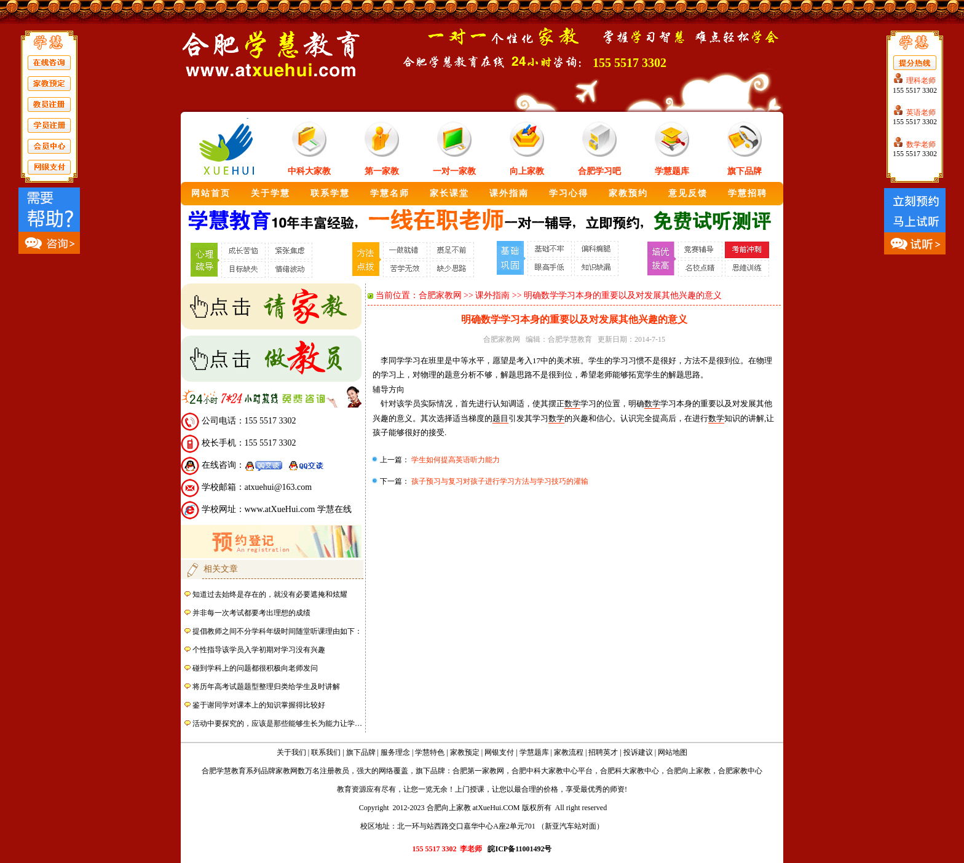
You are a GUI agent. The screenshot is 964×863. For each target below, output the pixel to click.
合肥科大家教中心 (629, 770)
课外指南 (509, 193)
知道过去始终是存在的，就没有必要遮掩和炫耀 (269, 594)
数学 (572, 403)
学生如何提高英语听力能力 (454, 459)
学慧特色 (429, 752)
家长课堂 (449, 193)
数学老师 (921, 144)
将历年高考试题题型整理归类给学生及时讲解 (266, 686)
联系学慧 (330, 193)
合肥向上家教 (688, 770)
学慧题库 (672, 171)
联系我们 (326, 752)
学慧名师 (389, 193)
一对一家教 (454, 171)
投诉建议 (638, 752)
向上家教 (527, 171)
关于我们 (291, 752)
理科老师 (921, 80)
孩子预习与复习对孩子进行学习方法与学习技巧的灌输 (498, 481)
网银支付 (499, 752)
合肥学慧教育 (570, 339)
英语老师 (921, 112)
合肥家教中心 (740, 770)
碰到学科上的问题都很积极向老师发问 (255, 668)
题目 (500, 418)
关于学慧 (270, 193)
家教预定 (465, 752)
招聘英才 (603, 752)
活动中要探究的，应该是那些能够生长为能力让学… (277, 723)
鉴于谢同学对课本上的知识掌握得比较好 (258, 705)
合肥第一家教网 (478, 770)
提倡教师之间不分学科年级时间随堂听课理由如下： (277, 631)
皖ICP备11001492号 (519, 849)
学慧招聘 (747, 193)
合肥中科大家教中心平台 (552, 770)
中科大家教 (309, 171)
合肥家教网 (440, 295)
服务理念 (395, 752)
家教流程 (568, 752)
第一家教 (382, 171)
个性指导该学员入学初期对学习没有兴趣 (258, 649)
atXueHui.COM (496, 807)
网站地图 (672, 752)
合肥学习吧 (599, 171)
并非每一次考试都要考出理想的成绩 (251, 613)
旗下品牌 (744, 171)
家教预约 (628, 193)
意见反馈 (688, 193)
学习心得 (568, 193)
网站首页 (211, 193)
